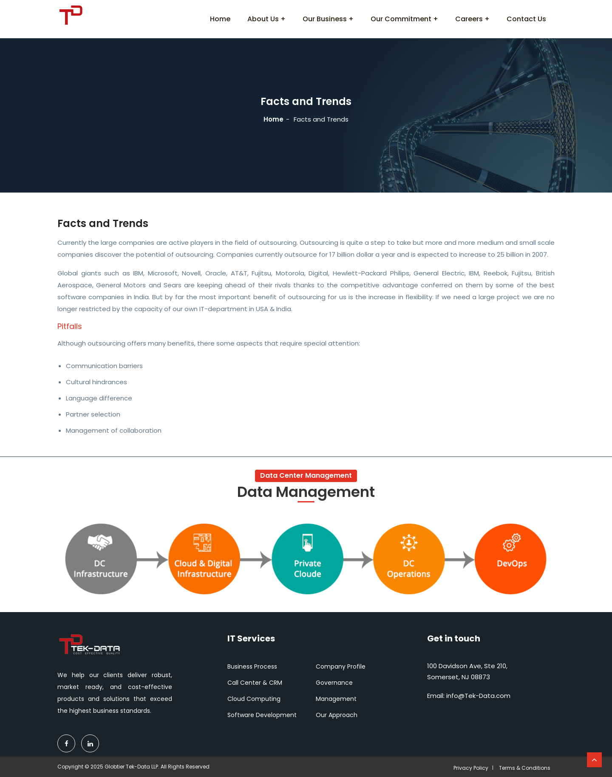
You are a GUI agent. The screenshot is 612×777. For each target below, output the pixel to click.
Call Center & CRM (254, 682)
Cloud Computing (253, 699)
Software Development (262, 715)
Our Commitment (401, 19)
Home (220, 19)
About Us (263, 19)
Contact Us (526, 19)
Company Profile (341, 666)
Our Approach (336, 715)
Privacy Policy (470, 767)
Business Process (252, 666)
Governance (334, 682)
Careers (469, 19)
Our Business (325, 19)
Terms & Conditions (524, 767)
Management (336, 699)
